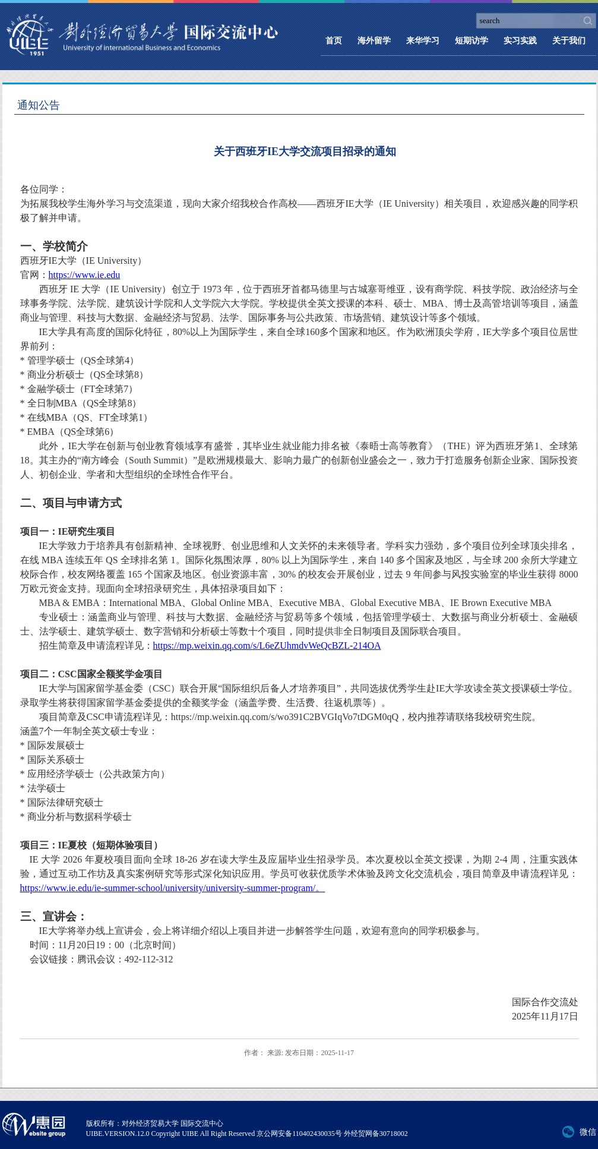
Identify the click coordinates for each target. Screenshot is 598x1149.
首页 (333, 40)
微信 (588, 1132)
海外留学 (374, 40)
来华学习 (422, 40)
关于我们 (569, 40)
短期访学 (471, 40)
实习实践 (520, 40)
